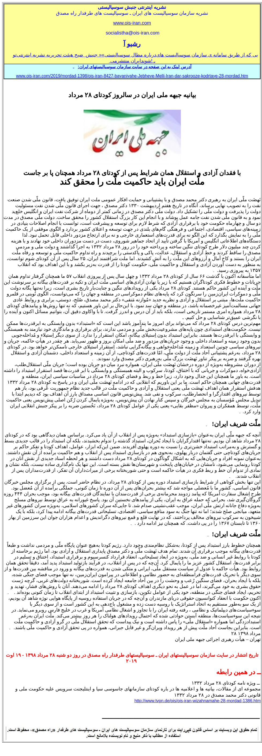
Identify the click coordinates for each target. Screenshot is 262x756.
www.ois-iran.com (132, 23)
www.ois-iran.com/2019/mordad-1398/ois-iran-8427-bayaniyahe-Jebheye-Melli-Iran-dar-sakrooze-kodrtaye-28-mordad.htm (132, 76)
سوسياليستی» (116, 55)
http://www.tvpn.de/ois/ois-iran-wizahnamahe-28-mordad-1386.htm (197, 700)
